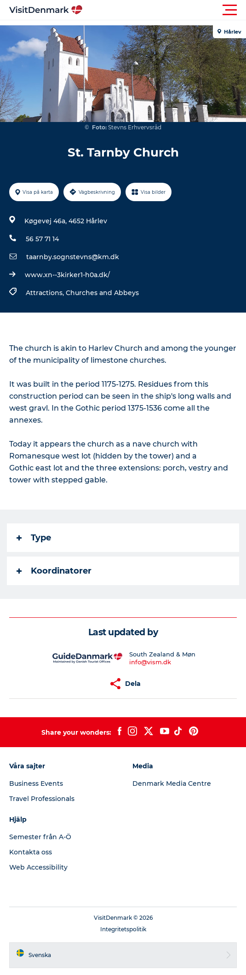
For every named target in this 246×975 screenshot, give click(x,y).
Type (34, 538)
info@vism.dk (150, 662)
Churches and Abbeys (102, 293)
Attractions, (46, 293)
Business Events (36, 783)
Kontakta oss (30, 852)
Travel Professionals (41, 799)
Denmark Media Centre (171, 783)
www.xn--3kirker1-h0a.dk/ (67, 275)
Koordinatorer (54, 571)
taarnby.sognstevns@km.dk (72, 257)
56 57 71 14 (42, 239)
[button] (164, 10)
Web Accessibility (38, 867)
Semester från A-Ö (40, 837)
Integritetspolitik (123, 929)
